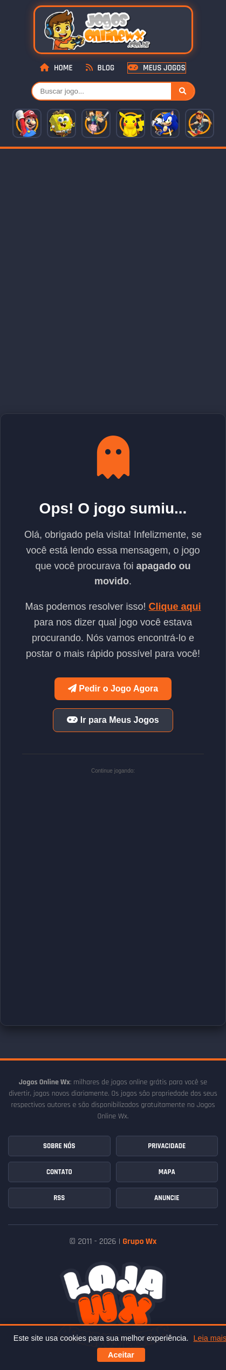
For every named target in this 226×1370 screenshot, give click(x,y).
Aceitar (121, 1355)
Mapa (167, 1172)
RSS (59, 1198)
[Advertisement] (113, 267)
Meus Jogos (156, 68)
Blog (100, 68)
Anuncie (166, 1198)
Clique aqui (175, 606)
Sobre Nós (59, 1146)
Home (56, 68)
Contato (59, 1172)
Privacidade (167, 1146)
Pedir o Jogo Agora (113, 688)
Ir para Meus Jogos (113, 719)
